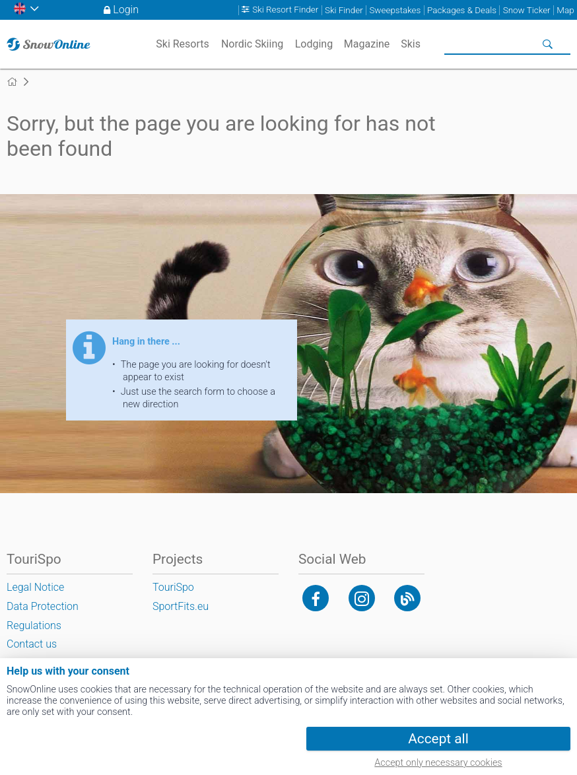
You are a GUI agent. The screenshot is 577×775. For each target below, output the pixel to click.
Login (126, 9)
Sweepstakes (395, 10)
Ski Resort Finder (285, 10)
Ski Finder (344, 10)
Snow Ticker (527, 10)
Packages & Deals (461, 10)
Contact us (32, 644)
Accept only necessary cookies (438, 762)
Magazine (367, 44)
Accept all (438, 739)
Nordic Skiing (252, 44)
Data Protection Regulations (43, 616)
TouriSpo (173, 587)
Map (565, 10)
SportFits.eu (181, 606)
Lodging (314, 44)
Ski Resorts (182, 44)
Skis (411, 44)
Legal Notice (35, 587)
